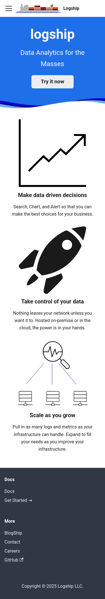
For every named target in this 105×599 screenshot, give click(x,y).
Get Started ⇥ (18, 500)
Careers (12, 551)
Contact (12, 542)
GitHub (14, 560)
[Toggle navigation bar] (8, 8)
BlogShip (13, 533)
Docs (9, 491)
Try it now (52, 81)
